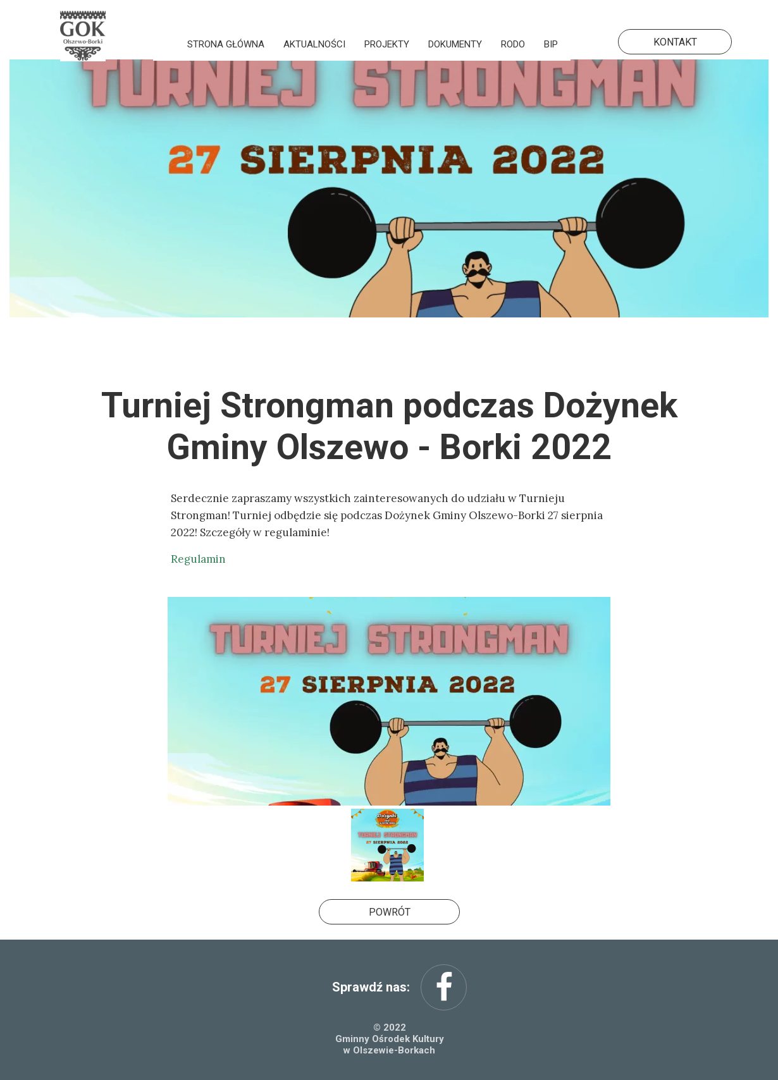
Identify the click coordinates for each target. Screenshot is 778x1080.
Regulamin (198, 559)
